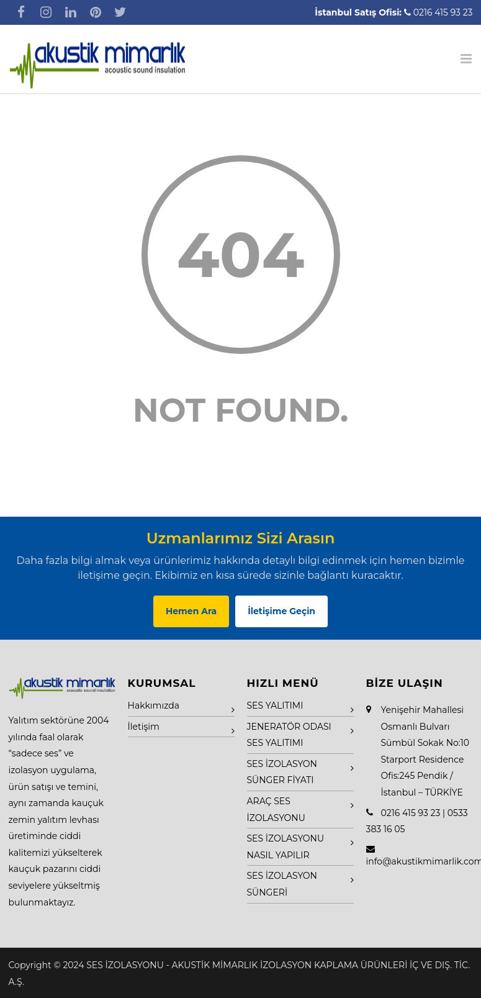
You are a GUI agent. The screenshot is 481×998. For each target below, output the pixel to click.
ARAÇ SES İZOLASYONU (276, 809)
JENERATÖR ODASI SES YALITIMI (289, 735)
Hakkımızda (153, 705)
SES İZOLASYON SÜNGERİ (282, 884)
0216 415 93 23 (443, 12)
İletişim (144, 726)
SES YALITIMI (275, 705)
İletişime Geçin (281, 611)
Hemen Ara (191, 611)
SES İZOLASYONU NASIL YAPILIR (286, 847)
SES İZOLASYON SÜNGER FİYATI (282, 772)
